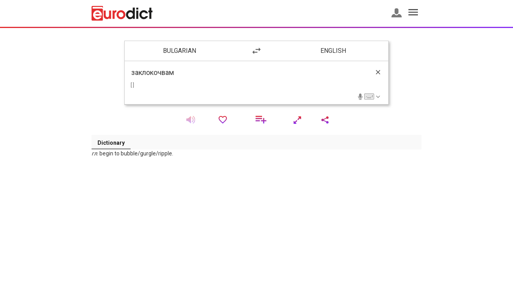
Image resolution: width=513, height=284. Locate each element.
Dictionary (111, 143)
